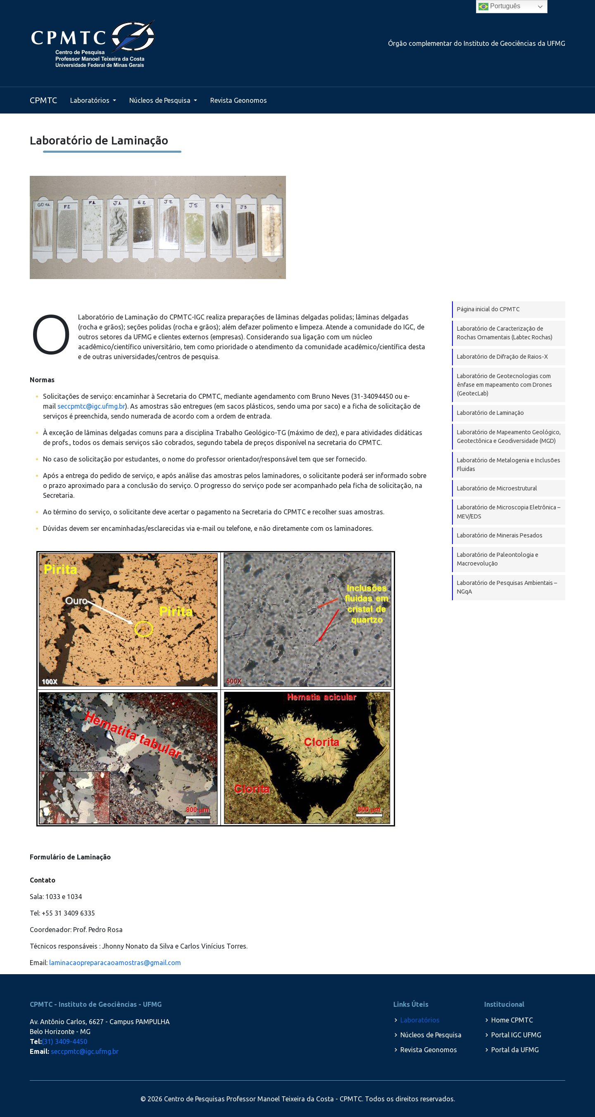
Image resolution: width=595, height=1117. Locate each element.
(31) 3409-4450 (64, 1041)
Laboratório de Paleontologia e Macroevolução (497, 559)
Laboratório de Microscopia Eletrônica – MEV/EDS (508, 511)
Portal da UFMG (515, 1049)
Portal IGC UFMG (516, 1035)
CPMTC (43, 100)
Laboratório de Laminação (490, 412)
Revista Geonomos (238, 100)
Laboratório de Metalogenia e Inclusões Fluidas (508, 464)
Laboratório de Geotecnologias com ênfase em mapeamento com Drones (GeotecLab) (504, 385)
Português (499, 7)
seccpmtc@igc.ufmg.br (91, 406)
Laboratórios (90, 100)
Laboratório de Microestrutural (497, 488)
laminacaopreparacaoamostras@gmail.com (115, 962)
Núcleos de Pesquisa (160, 100)
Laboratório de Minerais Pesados (500, 535)
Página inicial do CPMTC (488, 309)
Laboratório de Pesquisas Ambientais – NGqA (507, 587)
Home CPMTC (512, 1020)
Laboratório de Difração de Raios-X (502, 356)
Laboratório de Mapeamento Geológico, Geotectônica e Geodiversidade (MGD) (509, 436)
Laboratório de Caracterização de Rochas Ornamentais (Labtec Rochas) (504, 333)
